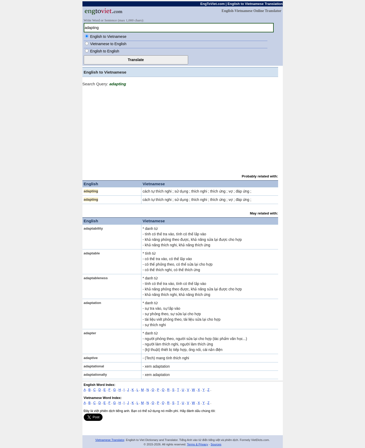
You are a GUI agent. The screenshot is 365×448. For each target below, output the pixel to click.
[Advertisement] (180, 127)
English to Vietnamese (108, 36)
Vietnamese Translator (109, 439)
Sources (216, 444)
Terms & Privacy (197, 444)
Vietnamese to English (108, 44)
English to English (104, 51)
